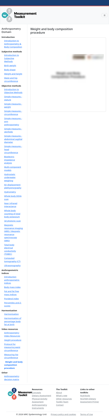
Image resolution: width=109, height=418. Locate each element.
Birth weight (10, 65)
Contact (59, 405)
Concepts (36, 392)
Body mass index (12, 287)
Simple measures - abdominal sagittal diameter (13, 139)
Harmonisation (11, 314)
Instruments (38, 408)
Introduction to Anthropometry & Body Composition (13, 43)
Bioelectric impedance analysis (9, 159)
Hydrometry (10, 191)
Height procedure (12, 340)
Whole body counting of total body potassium (12, 213)
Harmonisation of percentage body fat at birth (12, 321)
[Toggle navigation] (104, 15)
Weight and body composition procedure (13, 364)
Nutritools (85, 395)
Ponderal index (11, 298)
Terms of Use (86, 414)
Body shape (9, 69)
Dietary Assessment (41, 395)
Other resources (64, 398)
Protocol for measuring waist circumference (12, 347)
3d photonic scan (12, 220)
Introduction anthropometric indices (12, 279)
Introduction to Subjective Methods (11, 58)
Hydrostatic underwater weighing (10, 177)
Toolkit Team (62, 401)
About (59, 392)
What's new (61, 395)
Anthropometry (39, 405)
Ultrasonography (12, 265)
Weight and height (13, 73)
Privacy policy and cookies (63, 414)
